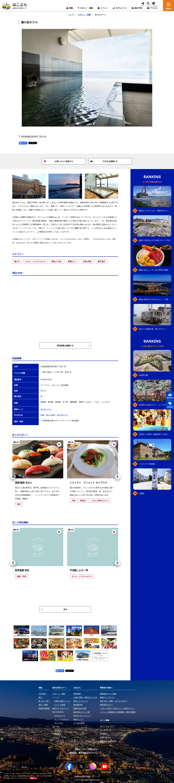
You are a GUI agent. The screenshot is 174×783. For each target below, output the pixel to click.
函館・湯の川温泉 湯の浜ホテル (54, 415)
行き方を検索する (104, 161)
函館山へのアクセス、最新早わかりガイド (155, 210)
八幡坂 (141, 493)
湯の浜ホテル (46, 409)
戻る (54, 609)
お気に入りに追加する (58, 161)
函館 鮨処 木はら (23, 482)
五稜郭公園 (143, 375)
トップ (71, 14)
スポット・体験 (84, 14)
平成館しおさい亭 (79, 570)
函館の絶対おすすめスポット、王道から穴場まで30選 (155, 299)
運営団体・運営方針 (77, 753)
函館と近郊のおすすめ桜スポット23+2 (154, 240)
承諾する (33, 778)
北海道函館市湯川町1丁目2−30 (33, 136)
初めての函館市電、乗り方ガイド (152, 329)
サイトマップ (93, 753)
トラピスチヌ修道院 (147, 464)
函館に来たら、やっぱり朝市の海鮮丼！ (155, 270)
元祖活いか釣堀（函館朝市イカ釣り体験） (155, 434)
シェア (23, 143)
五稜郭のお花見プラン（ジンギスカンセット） (155, 405)
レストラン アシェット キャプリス (88, 482)
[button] (13, 476)
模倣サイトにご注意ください (87, 749)
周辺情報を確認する (73, 345)
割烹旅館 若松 (22, 570)
